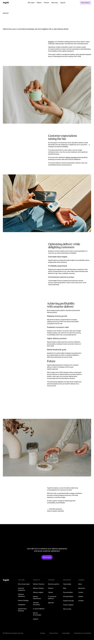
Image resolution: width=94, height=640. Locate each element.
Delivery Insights (38, 592)
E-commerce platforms (52, 597)
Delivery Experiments (37, 597)
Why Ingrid (31, 3)
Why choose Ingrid (24, 584)
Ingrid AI (62, 3)
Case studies (67, 584)
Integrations (21, 604)
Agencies (51, 603)
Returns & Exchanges (37, 614)
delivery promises (71, 157)
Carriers (50, 592)
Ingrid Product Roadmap (22, 610)
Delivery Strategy (23, 600)
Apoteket (51, 42)
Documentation (68, 592)
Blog (64, 588)
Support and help (68, 601)
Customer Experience (21, 589)
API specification (68, 596)
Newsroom (81, 588)
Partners (46, 3)
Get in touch (47, 557)
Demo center (67, 609)
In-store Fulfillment (38, 609)
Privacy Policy (53, 633)
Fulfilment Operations (21, 595)
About (80, 584)
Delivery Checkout (38, 584)
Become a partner (53, 584)
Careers (80, 596)
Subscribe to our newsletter (82, 633)
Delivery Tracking (38, 588)
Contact (80, 592)
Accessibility (66, 633)
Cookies (42, 633)
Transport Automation (36, 603)
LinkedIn (81, 601)
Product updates (68, 605)
